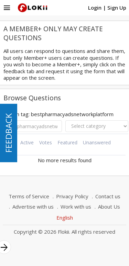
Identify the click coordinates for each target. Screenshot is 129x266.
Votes (45, 142)
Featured (67, 142)
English (64, 217)
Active (27, 142)
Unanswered (97, 142)
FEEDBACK (8, 133)
